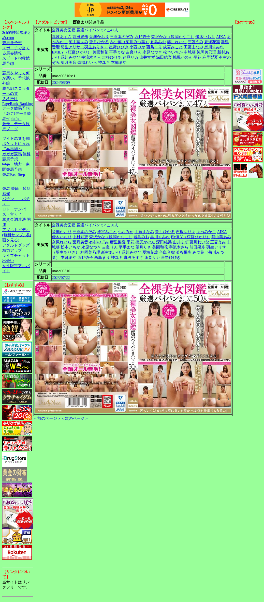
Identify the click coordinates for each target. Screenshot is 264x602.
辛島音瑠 (167, 252)
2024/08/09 (61, 82)
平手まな (117, 52)
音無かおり (99, 37)
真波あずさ (62, 37)
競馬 (6, 188)
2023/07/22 (61, 277)
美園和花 (100, 52)
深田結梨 (164, 57)
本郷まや (119, 62)
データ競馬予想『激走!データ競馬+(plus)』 (16, 113)
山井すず (147, 57)
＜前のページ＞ (47, 418)
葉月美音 (68, 62)
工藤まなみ (193, 47)
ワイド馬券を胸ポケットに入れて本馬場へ (16, 143)
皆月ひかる (99, 42)
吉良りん (134, 52)
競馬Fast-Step (13, 174)
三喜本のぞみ (121, 37)
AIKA (221, 37)
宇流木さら (91, 57)
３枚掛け (10, 99)
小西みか (137, 47)
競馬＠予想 (12, 43)
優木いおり (205, 37)
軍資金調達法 (14, 219)
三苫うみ (195, 42)
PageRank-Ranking (17, 104)
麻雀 (6, 194)
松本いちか (173, 52)
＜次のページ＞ (74, 418)
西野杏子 (142, 37)
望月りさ (143, 247)
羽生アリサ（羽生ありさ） (84, 47)
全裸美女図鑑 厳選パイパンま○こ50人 (85, 225)
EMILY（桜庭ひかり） (71, 52)
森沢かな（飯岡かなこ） (172, 37)
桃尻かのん (182, 57)
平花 (197, 57)
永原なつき (152, 52)
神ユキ (104, 62)
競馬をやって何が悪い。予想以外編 (16, 78)
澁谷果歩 (183, 252)
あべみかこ (206, 232)
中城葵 (190, 52)
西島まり (154, 47)
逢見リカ (130, 57)
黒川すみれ (214, 47)
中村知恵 (80, 237)
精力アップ (12, 250)
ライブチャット (16, 255)
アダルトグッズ (16, 245)
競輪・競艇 (21, 188)
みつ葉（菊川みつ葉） (129, 42)
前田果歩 (80, 37)
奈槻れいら (87, 62)
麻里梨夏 (210, 57)
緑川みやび (70, 57)
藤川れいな (177, 42)
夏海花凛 (212, 42)
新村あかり (111, 252)
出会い (8, 261)
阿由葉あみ (78, 42)
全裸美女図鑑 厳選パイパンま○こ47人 (85, 30)
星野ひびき (119, 47)
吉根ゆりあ (112, 57)
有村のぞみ (99, 242)
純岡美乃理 (206, 52)
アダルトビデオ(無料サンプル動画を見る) (16, 235)
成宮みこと (173, 47)
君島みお (158, 42)
